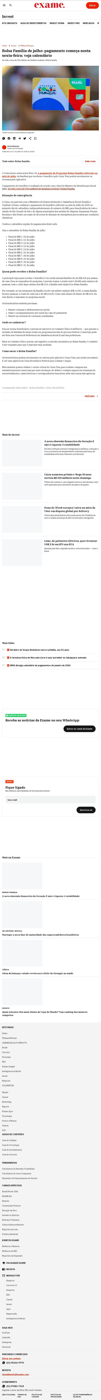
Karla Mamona (13, 146)
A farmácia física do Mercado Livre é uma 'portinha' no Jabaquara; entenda (46, 657)
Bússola (18, 931)
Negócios (6, 1081)
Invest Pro (73, 23)
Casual (5, 1097)
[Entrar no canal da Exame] (80, 729)
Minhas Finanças (27, 46)
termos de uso (22, 1396)
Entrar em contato (11, 1358)
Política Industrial (10, 1234)
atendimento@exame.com (15, 1374)
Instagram (6, 1342)
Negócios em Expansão (12, 1256)
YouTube (6, 1333)
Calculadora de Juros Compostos (16, 1173)
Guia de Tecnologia (10, 1145)
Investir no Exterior (10, 1215)
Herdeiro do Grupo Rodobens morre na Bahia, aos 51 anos (38, 650)
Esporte (5, 1106)
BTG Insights (9, 23)
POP (4, 1130)
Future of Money (9, 1121)
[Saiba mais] (90, 161)
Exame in (10, 1280)
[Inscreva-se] (86, 810)
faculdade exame (16, 1263)
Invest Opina (57, 23)
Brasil (4, 1047)
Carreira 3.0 (11, 1285)
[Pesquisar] (10, 5)
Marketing (6, 1102)
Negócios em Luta (10, 1229)
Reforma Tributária (10, 1220)
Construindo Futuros (11, 1206)
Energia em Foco (9, 1210)
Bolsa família (36, 387)
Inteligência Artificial (11, 1071)
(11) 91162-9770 (15, 1362)
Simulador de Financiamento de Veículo (19, 1178)
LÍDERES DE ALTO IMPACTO (14, 1043)
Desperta (10, 1290)
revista (10, 1269)
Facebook (6, 1347)
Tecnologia (7, 1116)
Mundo (5, 1092)
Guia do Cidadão (9, 1140)
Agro (8, 1309)
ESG (4, 1062)
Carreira (6, 1052)
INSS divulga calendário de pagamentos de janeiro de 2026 (38, 665)
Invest (8, 16)
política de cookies (37, 1396)
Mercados (88, 23)
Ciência (5, 1125)
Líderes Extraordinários (13, 1225)
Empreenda (11, 1314)
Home (4, 46)
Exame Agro (7, 1111)
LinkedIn (6, 1337)
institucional (8, 1395)
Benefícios (58, 387)
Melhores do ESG (9, 1251)
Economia (6, 1057)
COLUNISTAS (8, 1085)
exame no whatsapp (16, 715)
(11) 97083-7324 (15, 1386)
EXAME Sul (7, 1196)
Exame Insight (8, 1066)
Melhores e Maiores (10, 1246)
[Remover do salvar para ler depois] (35, 138)
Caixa (48, 387)
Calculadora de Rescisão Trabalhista (18, 1169)
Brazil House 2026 (10, 1191)
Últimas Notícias (9, 1038)
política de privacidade (56, 1396)
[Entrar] (92, 5)
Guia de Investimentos (33, 23)
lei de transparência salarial (82, 1396)
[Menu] (4, 5)
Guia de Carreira (9, 1154)
